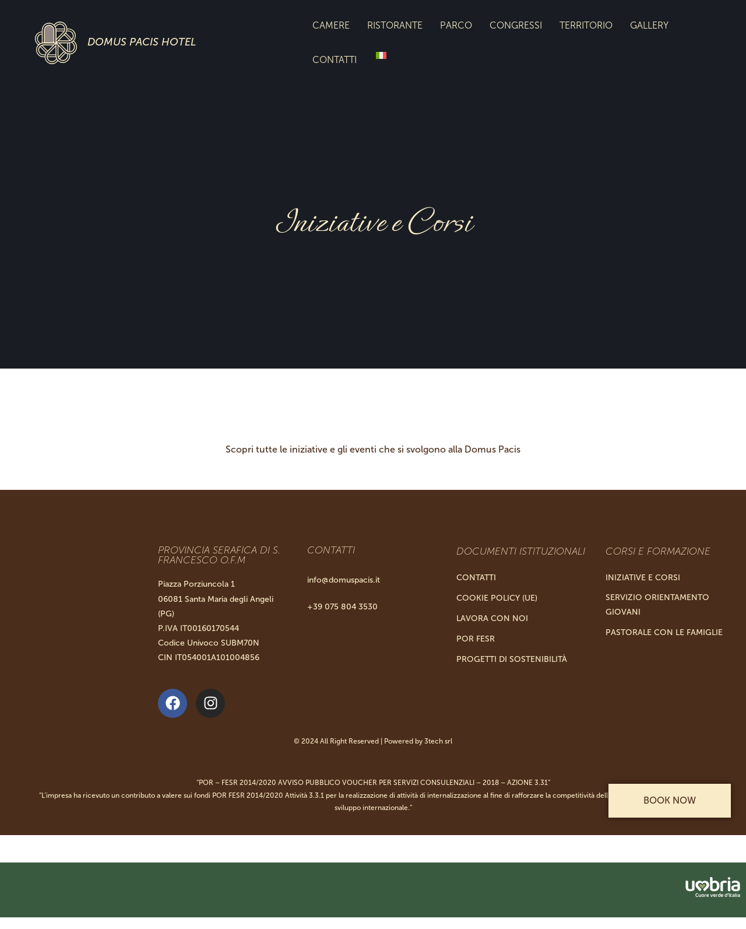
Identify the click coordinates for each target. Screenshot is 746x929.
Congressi (516, 25)
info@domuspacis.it (343, 580)
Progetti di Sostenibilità (511, 659)
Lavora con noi (492, 618)
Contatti (334, 59)
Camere (331, 25)
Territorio (586, 25)
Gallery (649, 25)
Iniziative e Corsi (643, 578)
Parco (456, 25)
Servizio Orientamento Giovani (657, 605)
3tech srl (438, 741)
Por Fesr (475, 639)
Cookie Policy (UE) (496, 598)
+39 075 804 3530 (342, 607)
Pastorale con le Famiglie (664, 632)
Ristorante (395, 25)
